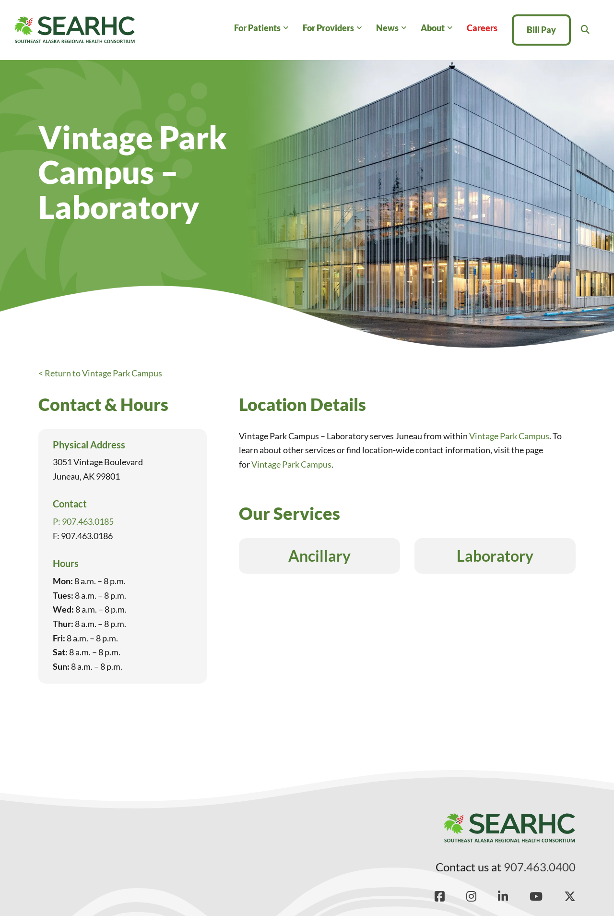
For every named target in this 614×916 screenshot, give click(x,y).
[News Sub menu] (403, 28)
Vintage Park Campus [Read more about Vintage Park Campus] (509, 436)
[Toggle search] (585, 29)
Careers (482, 28)
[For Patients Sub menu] (285, 28)
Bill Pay (541, 29)
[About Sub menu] (449, 28)
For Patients (257, 28)
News (387, 28)
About (433, 28)
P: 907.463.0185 (83, 521)
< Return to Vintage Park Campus (100, 373)
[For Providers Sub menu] (359, 28)
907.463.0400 (540, 867)
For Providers (328, 28)
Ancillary (319, 556)
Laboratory (495, 556)
